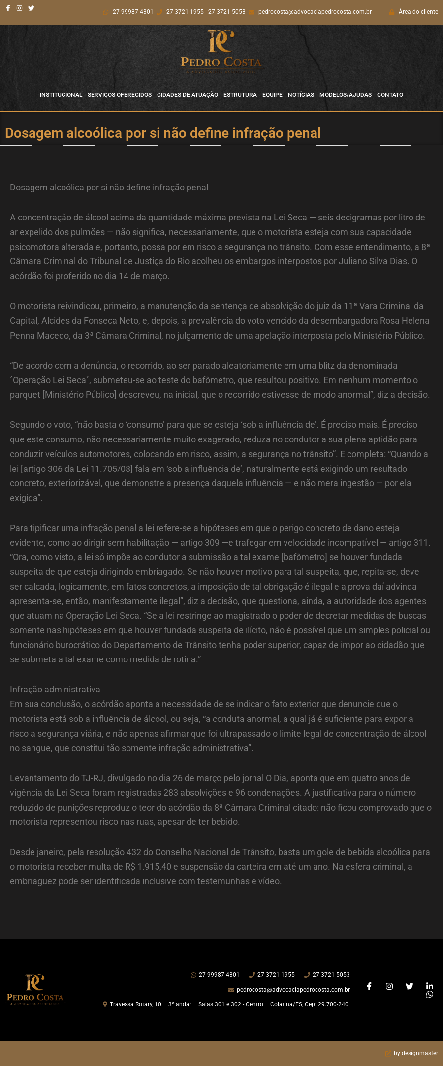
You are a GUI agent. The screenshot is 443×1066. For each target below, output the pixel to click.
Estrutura (240, 95)
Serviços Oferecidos (120, 95)
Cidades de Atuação (187, 95)
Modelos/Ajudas (345, 95)
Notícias (301, 95)
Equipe (272, 95)
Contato (390, 95)
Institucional (61, 95)
